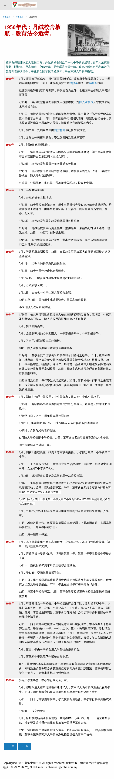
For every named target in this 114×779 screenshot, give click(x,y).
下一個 (24, 746)
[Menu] (5, 5)
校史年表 (19, 17)
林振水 (93, 83)
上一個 (10, 746)
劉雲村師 (59, 130)
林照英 (73, 83)
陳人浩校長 (86, 102)
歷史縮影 (6, 17)
